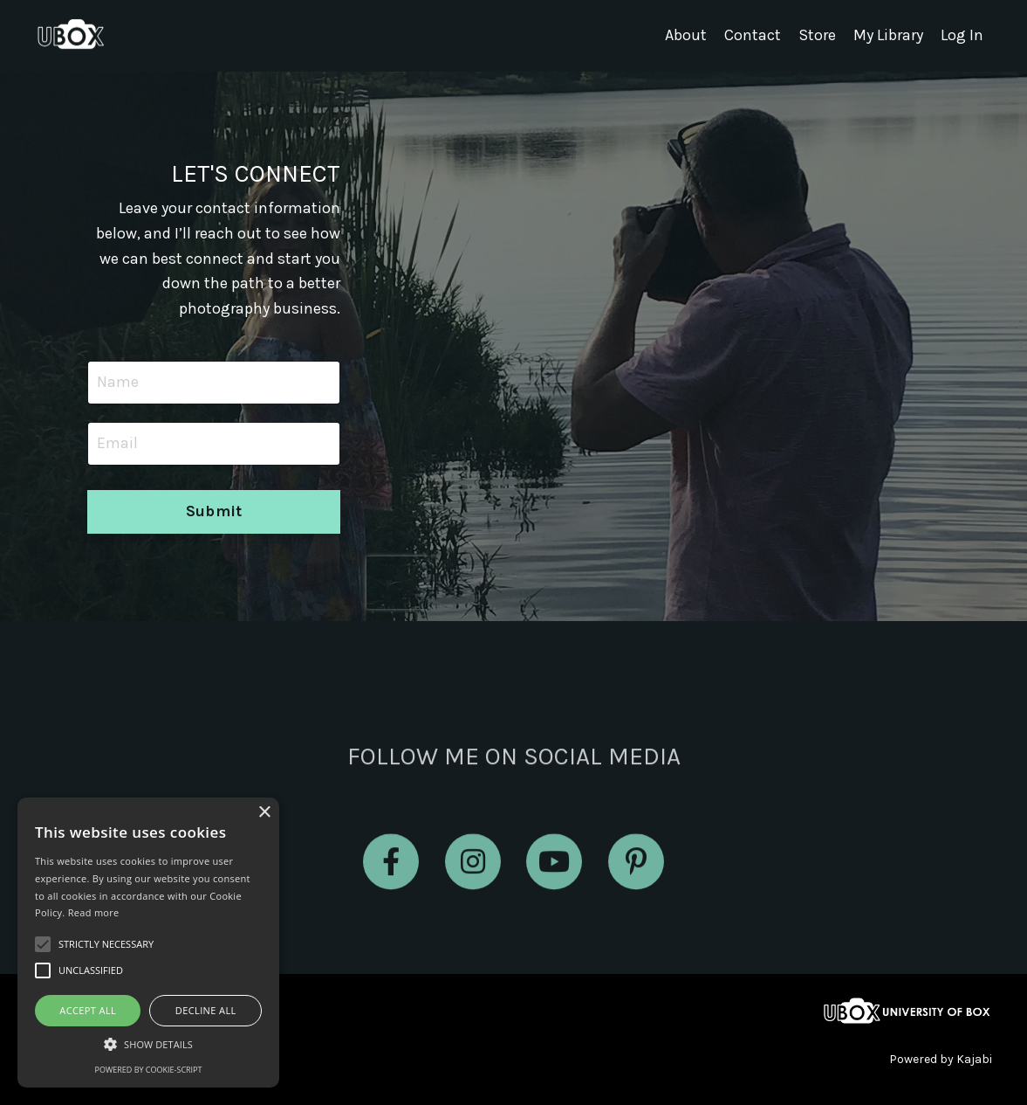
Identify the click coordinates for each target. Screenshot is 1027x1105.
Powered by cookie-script (148, 1069)
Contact (752, 35)
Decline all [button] (205, 1010)
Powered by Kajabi (940, 1059)
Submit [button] (214, 511)
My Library (888, 35)
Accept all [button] (87, 1010)
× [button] (263, 812)
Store (817, 35)
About (686, 35)
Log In (962, 35)
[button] (148, 1044)
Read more (94, 912)
